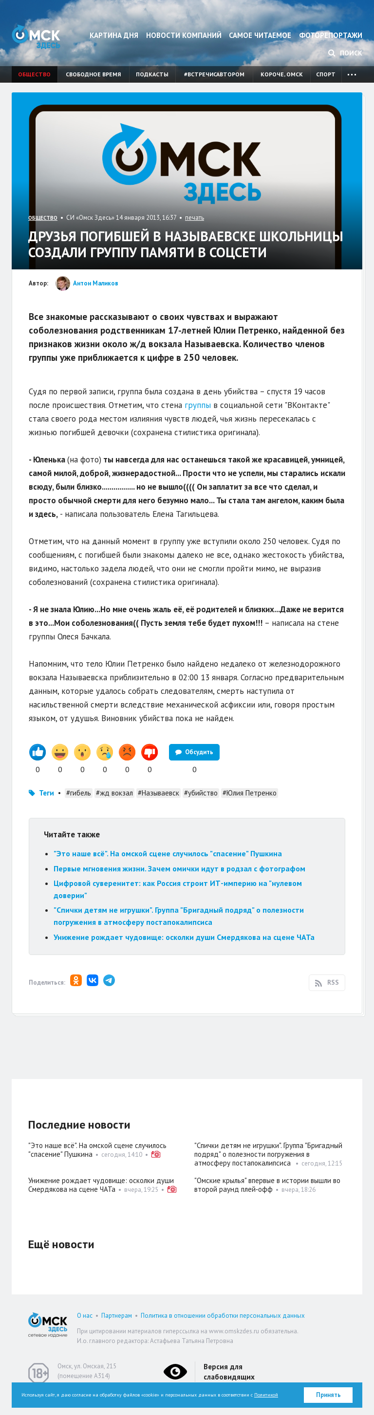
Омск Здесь (36, 36)
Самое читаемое (260, 35)
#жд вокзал (114, 792)
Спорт (326, 74)
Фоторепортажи (330, 35)
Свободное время (93, 74)
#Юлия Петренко (250, 792)
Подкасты (152, 74)
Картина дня (114, 35)
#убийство (201, 792)
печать (194, 217)
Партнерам (116, 1315)
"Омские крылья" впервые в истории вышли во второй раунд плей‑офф (267, 1185)
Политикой (266, 1395)
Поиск (345, 53)
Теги (46, 792)
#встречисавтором (214, 74)
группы (198, 405)
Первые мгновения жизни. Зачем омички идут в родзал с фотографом (179, 868)
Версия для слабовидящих (229, 1371)
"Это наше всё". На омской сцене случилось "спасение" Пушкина (168, 853)
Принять (328, 1395)
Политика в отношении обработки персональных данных (223, 1315)
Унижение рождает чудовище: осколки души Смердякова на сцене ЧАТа (184, 937)
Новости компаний (184, 35)
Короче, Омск (282, 74)
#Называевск (158, 792)
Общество (34, 74)
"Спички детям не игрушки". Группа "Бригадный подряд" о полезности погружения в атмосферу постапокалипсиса (268, 1154)
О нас (85, 1315)
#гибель (78, 792)
